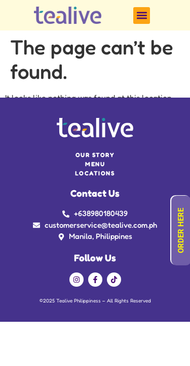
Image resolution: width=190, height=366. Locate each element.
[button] (141, 15)
